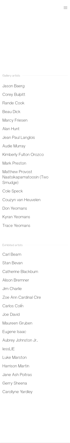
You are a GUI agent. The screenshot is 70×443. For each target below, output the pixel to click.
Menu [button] (65, 7)
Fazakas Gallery (15, 7)
